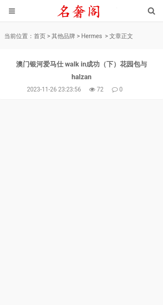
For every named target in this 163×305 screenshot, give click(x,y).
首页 (40, 36)
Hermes (92, 36)
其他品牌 (63, 36)
